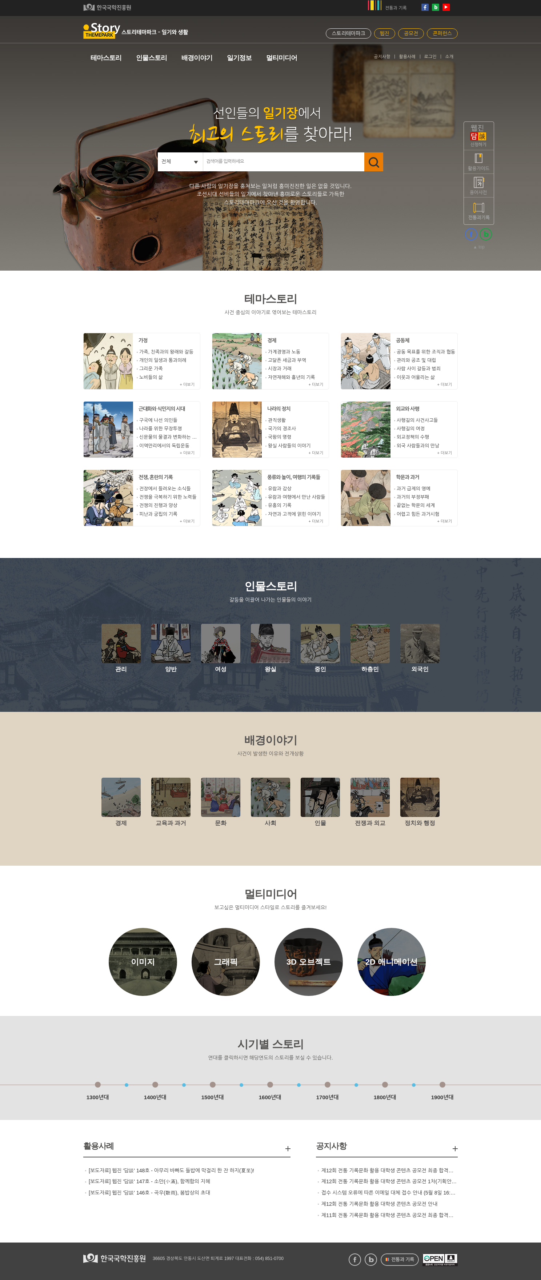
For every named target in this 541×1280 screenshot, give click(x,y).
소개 (449, 56)
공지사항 (382, 56)
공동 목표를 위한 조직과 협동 (426, 352)
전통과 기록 (396, 8)
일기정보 (239, 57)
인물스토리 (151, 57)
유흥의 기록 (280, 505)
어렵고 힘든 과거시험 (418, 514)
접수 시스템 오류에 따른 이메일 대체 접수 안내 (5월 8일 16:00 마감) (389, 1193)
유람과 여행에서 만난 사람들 (296, 497)
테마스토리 (106, 57)
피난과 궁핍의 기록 (158, 514)
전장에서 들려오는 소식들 (165, 488)
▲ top (479, 247)
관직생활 (277, 420)
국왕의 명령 (280, 437)
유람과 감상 (280, 488)
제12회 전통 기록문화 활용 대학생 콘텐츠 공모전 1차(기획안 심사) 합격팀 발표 (389, 1181)
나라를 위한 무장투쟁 (160, 428)
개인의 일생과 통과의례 (162, 360)
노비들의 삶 (151, 377)
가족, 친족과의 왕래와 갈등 (166, 352)
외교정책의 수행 (413, 437)
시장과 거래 (280, 368)
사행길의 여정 (411, 428)
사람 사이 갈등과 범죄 (419, 368)
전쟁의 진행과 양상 (158, 505)
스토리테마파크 (348, 33)
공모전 (411, 33)
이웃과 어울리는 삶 (416, 377)
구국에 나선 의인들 (158, 420)
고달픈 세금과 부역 (287, 360)
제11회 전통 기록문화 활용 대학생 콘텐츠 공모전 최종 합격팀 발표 (389, 1215)
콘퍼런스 (442, 33)
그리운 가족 (151, 368)
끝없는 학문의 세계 (416, 505)
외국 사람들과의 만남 (418, 445)
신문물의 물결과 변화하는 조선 (169, 437)
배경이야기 (196, 57)
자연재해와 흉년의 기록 (291, 377)
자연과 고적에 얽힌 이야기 (294, 514)
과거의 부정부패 (413, 497)
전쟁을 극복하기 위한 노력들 (167, 497)
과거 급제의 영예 (413, 488)
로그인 (430, 56)
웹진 (384, 33)
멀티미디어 (281, 57)
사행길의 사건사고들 (417, 420)
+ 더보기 (187, 384)
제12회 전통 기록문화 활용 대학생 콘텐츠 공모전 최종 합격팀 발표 (389, 1170)
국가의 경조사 (282, 428)
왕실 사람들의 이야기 (289, 445)
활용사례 (407, 56)
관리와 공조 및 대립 (416, 360)
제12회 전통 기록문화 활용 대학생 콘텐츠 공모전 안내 (379, 1204)
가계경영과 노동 (284, 352)
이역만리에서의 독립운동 (164, 445)
